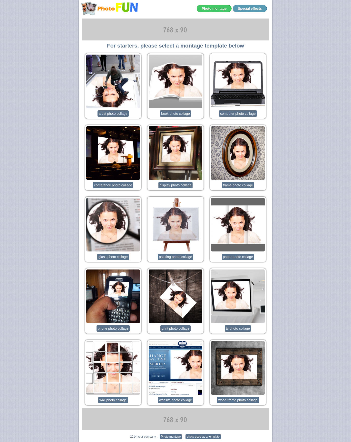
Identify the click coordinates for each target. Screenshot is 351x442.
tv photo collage (238, 328)
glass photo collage (113, 257)
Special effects (250, 8)
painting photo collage (175, 257)
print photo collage (175, 328)
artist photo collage (113, 113)
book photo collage (175, 113)
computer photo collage (238, 113)
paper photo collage (238, 257)
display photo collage (176, 185)
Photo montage (214, 8)
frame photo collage (238, 185)
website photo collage (175, 400)
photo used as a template (203, 436)
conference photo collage (113, 185)
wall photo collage (113, 400)
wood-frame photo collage (237, 400)
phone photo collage (113, 328)
